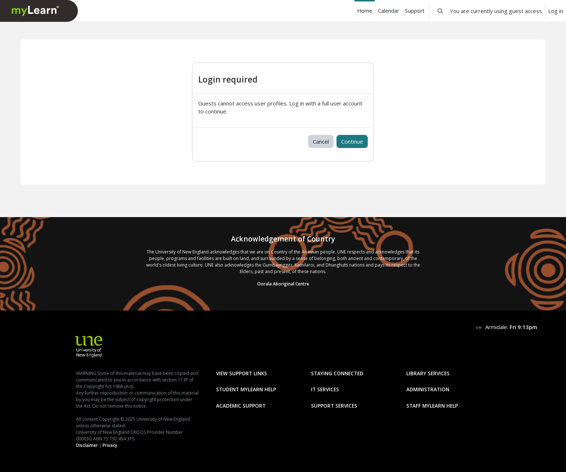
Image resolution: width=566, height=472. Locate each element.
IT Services (325, 389)
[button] (440, 11)
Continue (352, 141)
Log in (555, 11)
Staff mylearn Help (432, 405)
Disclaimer (87, 445)
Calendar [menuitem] (388, 10)
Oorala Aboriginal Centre (283, 284)
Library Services (428, 373)
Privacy (110, 445)
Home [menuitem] (364, 10)
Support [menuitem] (414, 10)
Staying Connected (337, 373)
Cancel (321, 141)
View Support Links (241, 373)
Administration (427, 389)
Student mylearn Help (246, 389)
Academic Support (241, 405)
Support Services (334, 405)
